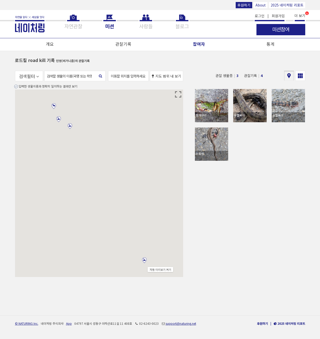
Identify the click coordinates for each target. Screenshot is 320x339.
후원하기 (243, 5)
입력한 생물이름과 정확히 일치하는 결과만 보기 (48, 86)
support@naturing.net (181, 323)
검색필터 (29, 76)
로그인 (259, 15)
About (260, 5)
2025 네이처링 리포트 (287, 5)
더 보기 (299, 15)
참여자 (199, 44)
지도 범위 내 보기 (166, 76)
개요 (50, 44)
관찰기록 (123, 44)
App (69, 323)
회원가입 (278, 15)
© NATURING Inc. (26, 323)
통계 (270, 44)
